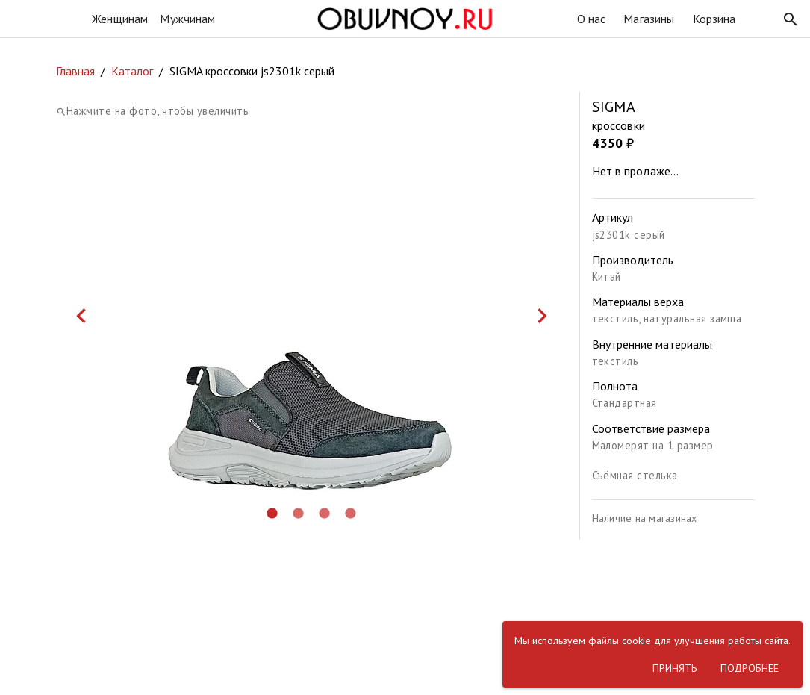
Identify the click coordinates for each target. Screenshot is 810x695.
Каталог (132, 70)
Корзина (714, 18)
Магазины (648, 18)
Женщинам (120, 18)
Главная (75, 70)
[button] (790, 19)
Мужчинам (187, 18)
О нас (591, 18)
